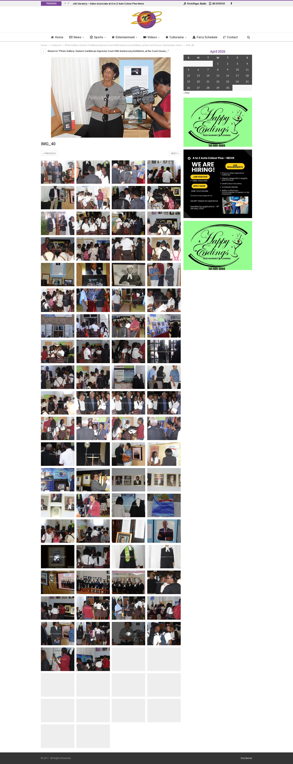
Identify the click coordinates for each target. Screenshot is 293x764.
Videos (150, 37)
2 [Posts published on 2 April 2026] (227, 63)
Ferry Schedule (206, 37)
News (74, 37)
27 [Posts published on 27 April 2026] (198, 87)
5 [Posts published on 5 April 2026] (188, 69)
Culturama (175, 37)
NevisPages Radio (194, 3)
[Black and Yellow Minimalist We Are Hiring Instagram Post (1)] (217, 183)
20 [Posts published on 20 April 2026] (198, 81)
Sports (95, 37)
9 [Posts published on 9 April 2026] (227, 69)
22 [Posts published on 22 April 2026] (217, 81)
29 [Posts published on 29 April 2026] (217, 87)
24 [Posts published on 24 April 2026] (237, 81)
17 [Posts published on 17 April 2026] (237, 75)
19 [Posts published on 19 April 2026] (188, 81)
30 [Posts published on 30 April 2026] (227, 87)
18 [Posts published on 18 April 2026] (247, 75)
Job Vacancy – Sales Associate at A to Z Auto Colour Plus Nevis (108, 3)
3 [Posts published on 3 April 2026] (237, 63)
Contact (232, 37)
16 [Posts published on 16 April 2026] (227, 75)
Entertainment (122, 37)
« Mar (186, 92)
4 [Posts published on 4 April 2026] (247, 63)
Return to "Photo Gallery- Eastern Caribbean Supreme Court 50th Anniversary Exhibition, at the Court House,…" (105, 51)
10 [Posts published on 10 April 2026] (237, 69)
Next (175, 153)
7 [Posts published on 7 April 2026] (208, 69)
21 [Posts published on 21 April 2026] (207, 81)
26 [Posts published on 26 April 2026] (188, 87)
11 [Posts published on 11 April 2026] (247, 69)
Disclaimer (246, 758)
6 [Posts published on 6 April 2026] (198, 69)
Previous (49, 153)
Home (55, 37)
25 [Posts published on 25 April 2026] (247, 81)
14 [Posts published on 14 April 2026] (207, 75)
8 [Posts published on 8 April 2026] (218, 69)
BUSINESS (217, 3)
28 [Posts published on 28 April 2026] (207, 87)
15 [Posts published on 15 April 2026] (217, 75)
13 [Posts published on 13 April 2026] (198, 75)
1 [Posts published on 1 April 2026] (218, 63)
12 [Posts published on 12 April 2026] (188, 75)
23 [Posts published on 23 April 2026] (227, 81)
